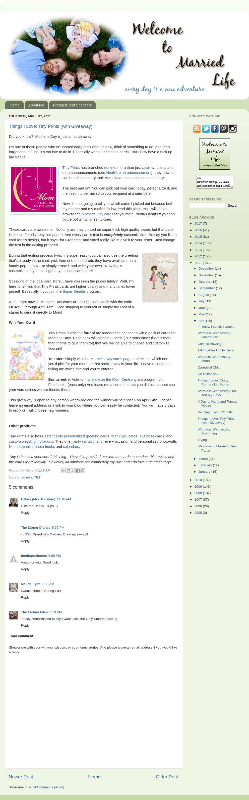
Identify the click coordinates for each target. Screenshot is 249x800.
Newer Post (21, 776)
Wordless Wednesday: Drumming (214, 433)
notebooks (24, 447)
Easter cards (52, 436)
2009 (198, 489)
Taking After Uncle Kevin (216, 352)
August (204, 297)
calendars (71, 447)
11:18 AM (64, 499)
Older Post (167, 776)
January (204, 474)
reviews (26, 477)
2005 (198, 515)
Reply (25, 513)
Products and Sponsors (72, 105)
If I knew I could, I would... (217, 329)
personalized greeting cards (86, 436)
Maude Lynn (30, 584)
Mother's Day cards (97, 214)
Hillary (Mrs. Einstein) (38, 499)
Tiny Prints (71, 168)
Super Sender (73, 291)
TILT (37, 477)
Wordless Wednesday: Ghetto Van (214, 337)
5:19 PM (55, 612)
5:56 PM (54, 556)
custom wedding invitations (31, 441)
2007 (198, 502)
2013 (198, 252)
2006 (198, 508)
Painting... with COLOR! (215, 414)
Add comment (22, 636)
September (207, 290)
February (205, 467)
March (203, 461)
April (202, 323)
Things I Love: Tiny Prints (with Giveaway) (50, 126)
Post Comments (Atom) (46, 787)
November (206, 277)
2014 (198, 245)
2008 (198, 495)
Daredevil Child (209, 370)
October (204, 284)
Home (15, 105)
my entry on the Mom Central (109, 379)
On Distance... (208, 376)
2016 (198, 232)
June (202, 310)
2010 (198, 482)
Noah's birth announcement (128, 173)
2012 (198, 258)
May (202, 316)
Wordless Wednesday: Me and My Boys (217, 395)
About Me (36, 105)
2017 (198, 226)
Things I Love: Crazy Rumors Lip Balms (213, 384)
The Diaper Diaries (36, 527)
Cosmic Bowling (210, 346)
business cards (151, 436)
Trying (202, 442)
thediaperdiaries (34, 556)
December (206, 271)
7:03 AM (48, 584)
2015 (198, 239)
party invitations (85, 441)
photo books (45, 447)
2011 (198, 265)
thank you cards (124, 436)
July (201, 303)
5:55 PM (58, 527)
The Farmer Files (34, 612)
